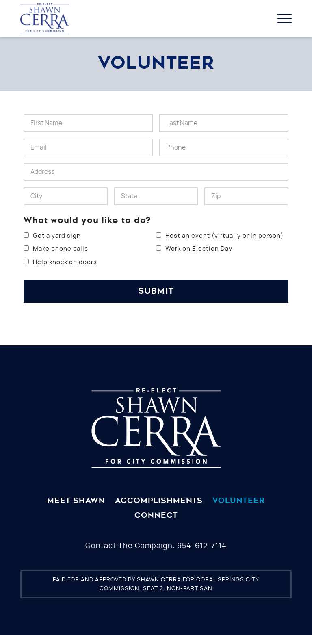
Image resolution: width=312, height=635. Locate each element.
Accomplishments (159, 500)
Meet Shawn (76, 500)
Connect (156, 515)
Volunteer (238, 500)
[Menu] (280, 18)
